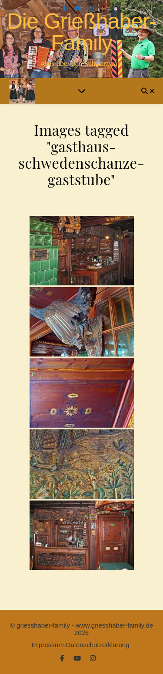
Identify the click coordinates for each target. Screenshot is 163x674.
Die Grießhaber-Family (81, 32)
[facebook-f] (65, 8)
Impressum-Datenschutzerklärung (80, 644)
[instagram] (91, 8)
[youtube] (78, 8)
